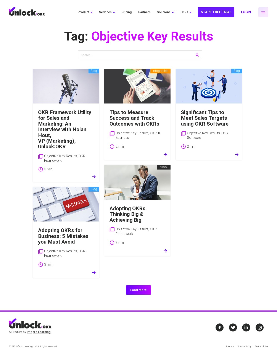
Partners (144, 12)
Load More (138, 290)
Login (246, 12)
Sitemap (230, 346)
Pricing (126, 12)
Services (105, 12)
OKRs (184, 12)
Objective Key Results (60, 156)
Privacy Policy (244, 346)
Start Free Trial (216, 12)
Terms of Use (261, 346)
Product (83, 12)
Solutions (164, 12)
